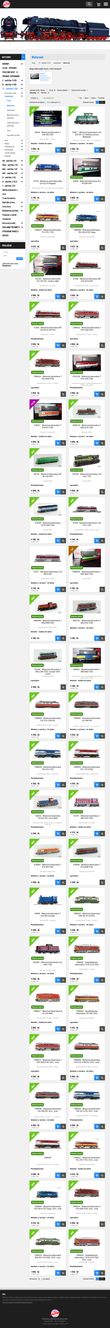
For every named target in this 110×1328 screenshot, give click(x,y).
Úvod (33, 63)
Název (42, 90)
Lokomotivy (57, 63)
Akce (86, 98)
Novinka (101, 98)
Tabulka (44, 93)
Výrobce (34, 98)
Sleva (93, 98)
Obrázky (33, 93)
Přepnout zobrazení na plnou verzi (55, 1319)
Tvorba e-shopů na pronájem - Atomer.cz (55, 1323)
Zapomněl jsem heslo (10, 263)
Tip (81, 98)
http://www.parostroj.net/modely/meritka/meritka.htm (17, 1302)
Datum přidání (62, 90)
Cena (51, 90)
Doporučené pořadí (79, 90)
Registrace (6, 266)
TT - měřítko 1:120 (44, 63)
